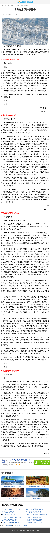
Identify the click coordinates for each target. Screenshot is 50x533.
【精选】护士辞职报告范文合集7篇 (12, 517)
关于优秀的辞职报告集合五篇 (11, 509)
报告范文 (18, 5)
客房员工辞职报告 (22, 526)
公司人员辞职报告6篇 (8, 514)
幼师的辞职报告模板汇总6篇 (34, 509)
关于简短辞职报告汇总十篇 (34, 522)
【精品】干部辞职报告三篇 (34, 520)
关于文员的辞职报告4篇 (9, 520)
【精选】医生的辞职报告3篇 (10, 522)
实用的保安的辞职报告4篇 (33, 512)
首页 (11, 5)
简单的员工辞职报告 (8, 512)
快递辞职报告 (8, 526)
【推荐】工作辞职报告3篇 (33, 517)
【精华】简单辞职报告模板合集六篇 (37, 514)
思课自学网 (22, 530)
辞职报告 (25, 5)
